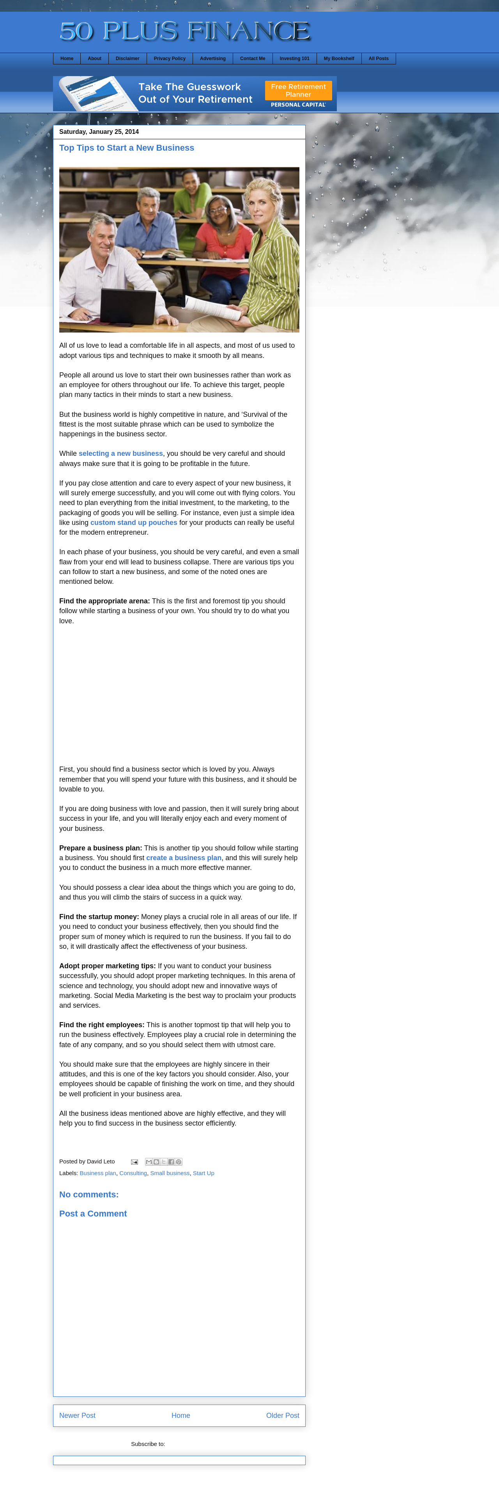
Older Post (282, 1415)
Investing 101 (295, 58)
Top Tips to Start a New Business (126, 148)
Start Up (203, 1173)
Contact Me (252, 58)
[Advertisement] (179, 700)
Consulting (133, 1173)
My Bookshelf (339, 58)
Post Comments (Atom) (197, 1444)
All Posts (379, 58)
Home (66, 58)
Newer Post (77, 1415)
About (94, 58)
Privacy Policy (170, 58)
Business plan (98, 1173)
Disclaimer (128, 58)
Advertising (213, 58)
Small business (170, 1173)
